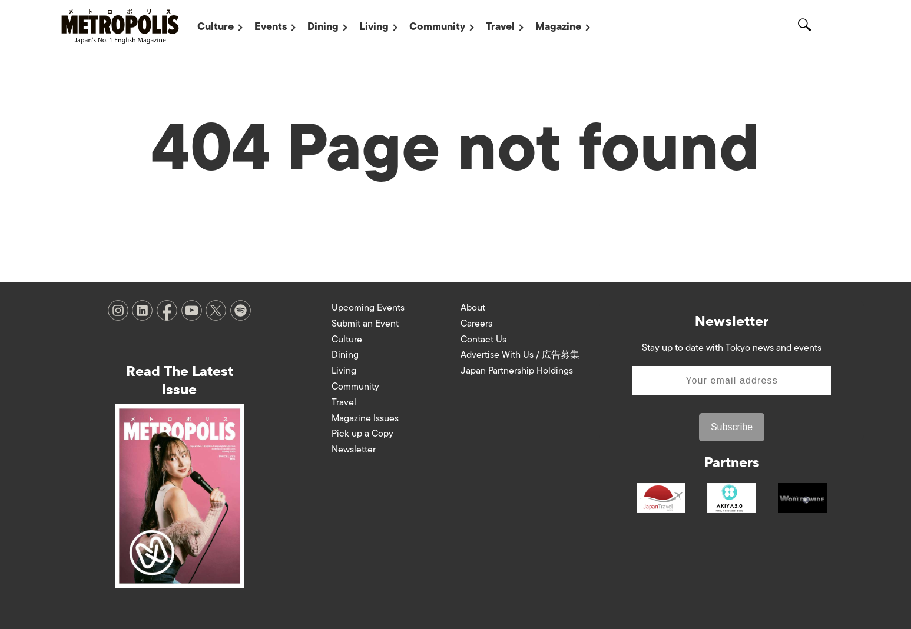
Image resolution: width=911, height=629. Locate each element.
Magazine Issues (365, 418)
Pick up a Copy (362, 433)
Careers (476, 323)
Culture (215, 26)
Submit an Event (365, 323)
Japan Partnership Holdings (517, 370)
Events (270, 26)
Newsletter (354, 449)
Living (374, 26)
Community (437, 26)
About (473, 307)
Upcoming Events (368, 307)
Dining (323, 26)
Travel (500, 26)
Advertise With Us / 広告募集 (520, 354)
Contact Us (483, 339)
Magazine (558, 26)
